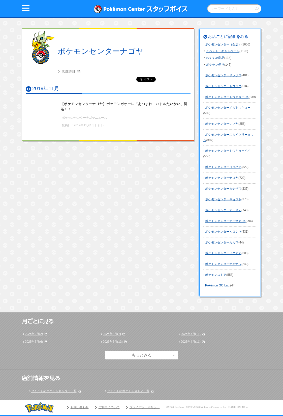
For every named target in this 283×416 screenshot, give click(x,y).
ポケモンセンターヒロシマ (223, 231)
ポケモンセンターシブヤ (221, 124)
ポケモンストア (215, 275)
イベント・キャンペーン (222, 51)
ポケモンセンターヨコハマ (223, 167)
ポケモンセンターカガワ (221, 242)
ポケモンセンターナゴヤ (100, 51)
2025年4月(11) (191, 342)
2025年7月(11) (191, 334)
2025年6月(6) (34, 342)
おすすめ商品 (215, 58)
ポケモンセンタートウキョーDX (227, 97)
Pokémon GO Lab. (217, 285)
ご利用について (109, 407)
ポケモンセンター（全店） (223, 44)
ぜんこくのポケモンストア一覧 (128, 391)
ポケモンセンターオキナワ (223, 264)
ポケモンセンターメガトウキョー (227, 107)
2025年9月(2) (34, 334)
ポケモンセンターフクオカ (223, 253)
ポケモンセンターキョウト (223, 199)
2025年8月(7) (112, 334)
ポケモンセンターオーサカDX (225, 221)
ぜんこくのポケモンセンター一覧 (54, 391)
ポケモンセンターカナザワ (223, 188)
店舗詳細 (68, 71)
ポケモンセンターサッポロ (223, 75)
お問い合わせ (80, 407)
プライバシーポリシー (145, 407)
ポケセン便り (215, 64)
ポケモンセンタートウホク (223, 86)
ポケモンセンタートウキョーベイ (227, 151)
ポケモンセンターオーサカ (223, 210)
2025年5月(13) (113, 342)
